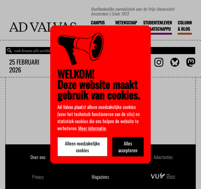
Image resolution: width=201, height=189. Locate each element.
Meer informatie (92, 128)
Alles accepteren (127, 147)
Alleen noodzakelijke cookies (82, 147)
